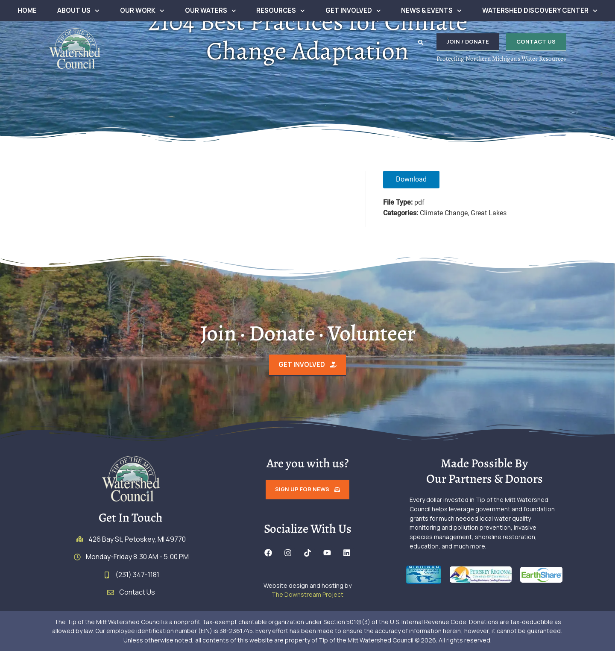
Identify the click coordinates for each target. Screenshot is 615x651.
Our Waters (210, 11)
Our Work (142, 11)
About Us (78, 11)
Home (27, 10)
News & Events (431, 11)
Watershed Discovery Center (539, 11)
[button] (420, 42)
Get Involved (353, 11)
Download (411, 179)
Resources (280, 11)
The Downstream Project (307, 595)
